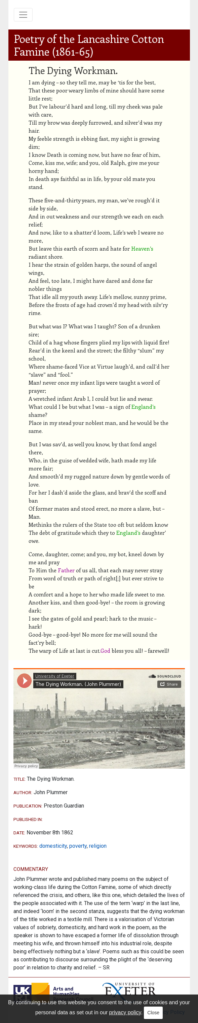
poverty (78, 846)
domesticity (53, 846)
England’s (143, 406)
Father (66, 570)
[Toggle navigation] (23, 14)
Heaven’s (142, 248)
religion (98, 846)
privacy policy (125, 1012)
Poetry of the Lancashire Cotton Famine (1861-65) (89, 44)
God (105, 650)
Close (153, 1012)
